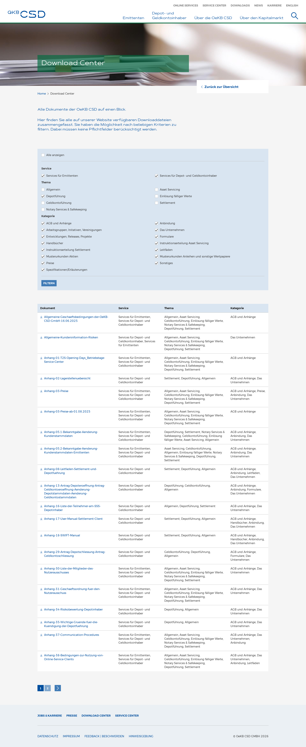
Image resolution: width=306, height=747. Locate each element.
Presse (71, 715)
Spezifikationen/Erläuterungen (64, 269)
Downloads (240, 5)
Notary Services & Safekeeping (64, 209)
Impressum (71, 736)
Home (41, 93)
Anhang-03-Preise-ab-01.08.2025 (67, 411)
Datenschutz (47, 736)
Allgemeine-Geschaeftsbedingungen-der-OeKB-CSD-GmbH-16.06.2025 (76, 319)
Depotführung (53, 196)
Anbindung (165, 223)
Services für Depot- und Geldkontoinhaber (186, 175)
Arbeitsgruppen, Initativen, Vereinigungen (71, 230)
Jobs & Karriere (49, 715)
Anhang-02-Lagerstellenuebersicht (67, 378)
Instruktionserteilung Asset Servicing (182, 243)
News (258, 5)
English (292, 5)
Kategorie (48, 216)
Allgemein (50, 189)
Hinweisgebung (141, 736)
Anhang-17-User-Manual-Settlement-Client (73, 519)
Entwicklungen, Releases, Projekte (66, 236)
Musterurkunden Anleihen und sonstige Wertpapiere (192, 256)
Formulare (164, 236)
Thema (46, 182)
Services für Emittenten (59, 175)
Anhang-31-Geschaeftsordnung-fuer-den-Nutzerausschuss (72, 591)
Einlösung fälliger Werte (173, 196)
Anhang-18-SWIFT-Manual (62, 535)
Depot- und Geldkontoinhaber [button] (169, 16)
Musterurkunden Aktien (59, 256)
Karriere (274, 5)
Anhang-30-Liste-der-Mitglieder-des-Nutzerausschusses (68, 570)
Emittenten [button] (133, 18)
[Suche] (294, 16)
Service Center (214, 5)
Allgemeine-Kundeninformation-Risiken (71, 337)
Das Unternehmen (169, 230)
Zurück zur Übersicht (219, 87)
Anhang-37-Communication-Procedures (71, 635)
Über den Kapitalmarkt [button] (261, 18)
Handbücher (52, 243)
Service (46, 168)
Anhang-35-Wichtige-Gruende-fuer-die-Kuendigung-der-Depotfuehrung (71, 624)
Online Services (185, 5)
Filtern (49, 283)
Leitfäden (164, 250)
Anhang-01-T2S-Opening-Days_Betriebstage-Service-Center (74, 360)
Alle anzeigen (52, 155)
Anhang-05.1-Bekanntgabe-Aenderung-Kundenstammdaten (71, 434)
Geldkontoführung (56, 203)
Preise (47, 263)
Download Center (96, 715)
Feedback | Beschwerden (104, 736)
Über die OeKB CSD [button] (213, 18)
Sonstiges (164, 263)
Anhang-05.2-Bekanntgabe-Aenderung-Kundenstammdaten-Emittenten (71, 450)
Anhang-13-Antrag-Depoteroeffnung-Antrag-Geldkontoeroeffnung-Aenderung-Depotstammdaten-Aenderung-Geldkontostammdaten (74, 491)
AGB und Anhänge (56, 223)
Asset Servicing (167, 189)
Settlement (165, 203)
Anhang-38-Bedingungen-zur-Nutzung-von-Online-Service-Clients (73, 657)
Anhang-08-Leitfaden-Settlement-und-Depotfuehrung (70, 471)
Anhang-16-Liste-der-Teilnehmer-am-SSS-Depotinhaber (72, 508)
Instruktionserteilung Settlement (65, 250)
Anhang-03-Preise (56, 391)
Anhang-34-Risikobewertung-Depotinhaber (73, 609)
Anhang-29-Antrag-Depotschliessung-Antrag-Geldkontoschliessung (74, 554)
